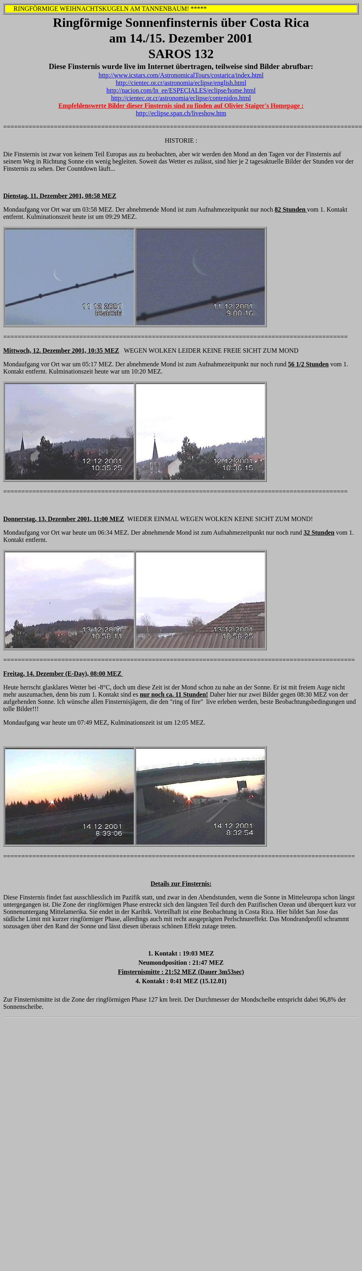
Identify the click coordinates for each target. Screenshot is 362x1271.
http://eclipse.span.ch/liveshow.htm (181, 113)
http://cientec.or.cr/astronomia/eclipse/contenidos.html (181, 98)
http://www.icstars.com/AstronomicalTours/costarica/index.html (181, 75)
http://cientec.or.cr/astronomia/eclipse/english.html (181, 82)
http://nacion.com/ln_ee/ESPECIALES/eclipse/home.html (181, 90)
